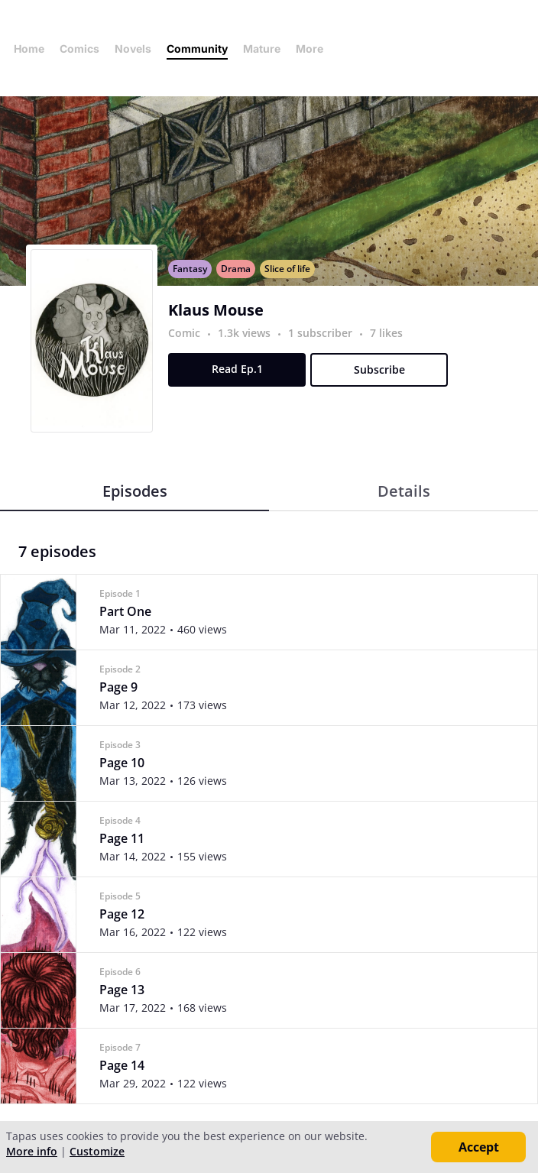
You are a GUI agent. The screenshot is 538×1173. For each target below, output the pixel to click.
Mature (261, 48)
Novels (133, 48)
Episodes (134, 491)
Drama (236, 268)
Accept (479, 1147)
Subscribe (379, 369)
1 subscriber (321, 333)
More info (31, 1151)
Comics (79, 48)
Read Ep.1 (237, 368)
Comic (184, 333)
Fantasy (190, 268)
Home (29, 48)
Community (197, 48)
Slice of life (287, 268)
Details (404, 491)
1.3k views (246, 333)
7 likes (386, 333)
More (314, 48)
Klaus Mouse (216, 310)
